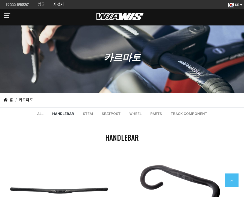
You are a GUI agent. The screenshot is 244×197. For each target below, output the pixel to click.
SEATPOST (111, 113)
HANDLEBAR (63, 113)
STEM (88, 113)
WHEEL (135, 113)
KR (235, 4)
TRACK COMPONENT (189, 113)
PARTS (156, 113)
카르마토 (26, 99)
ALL (40, 113)
